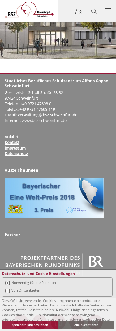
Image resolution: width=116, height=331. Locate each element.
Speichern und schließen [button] (30, 325)
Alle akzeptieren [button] (86, 325)
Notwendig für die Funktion (33, 282)
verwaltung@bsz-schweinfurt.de (47, 115)
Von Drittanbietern (26, 290)
